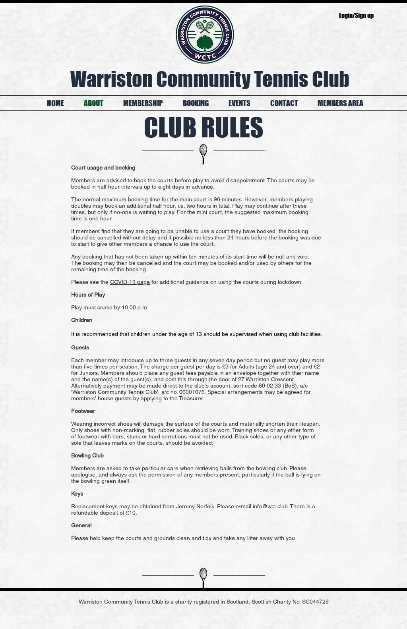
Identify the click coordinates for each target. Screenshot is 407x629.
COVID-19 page (130, 282)
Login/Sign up (356, 15)
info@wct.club (270, 506)
